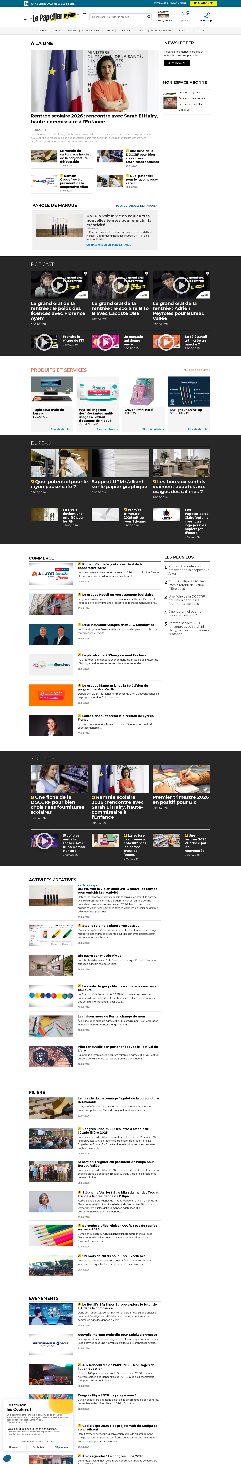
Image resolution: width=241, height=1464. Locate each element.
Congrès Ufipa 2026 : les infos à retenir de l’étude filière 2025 (186, 585)
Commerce (43, 30)
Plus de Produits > (196, 370)
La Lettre (199, 30)
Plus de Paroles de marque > (137, 205)
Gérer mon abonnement (192, 98)
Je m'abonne (204, 3)
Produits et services (161, 30)
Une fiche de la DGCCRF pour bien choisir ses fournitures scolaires (186, 600)
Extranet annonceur (170, 3)
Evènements (124, 30)
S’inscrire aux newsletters (53, 3)
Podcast (141, 30)
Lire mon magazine (189, 92)
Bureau (58, 30)
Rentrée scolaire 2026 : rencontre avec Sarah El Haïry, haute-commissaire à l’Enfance (189, 628)
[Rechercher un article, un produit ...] (120, 16)
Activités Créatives (91, 30)
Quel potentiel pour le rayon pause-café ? (184, 613)
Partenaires (183, 30)
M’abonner (184, 109)
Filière (110, 30)
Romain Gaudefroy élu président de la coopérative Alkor (188, 569)
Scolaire (72, 30)
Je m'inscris (177, 63)
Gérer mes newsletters (191, 104)
